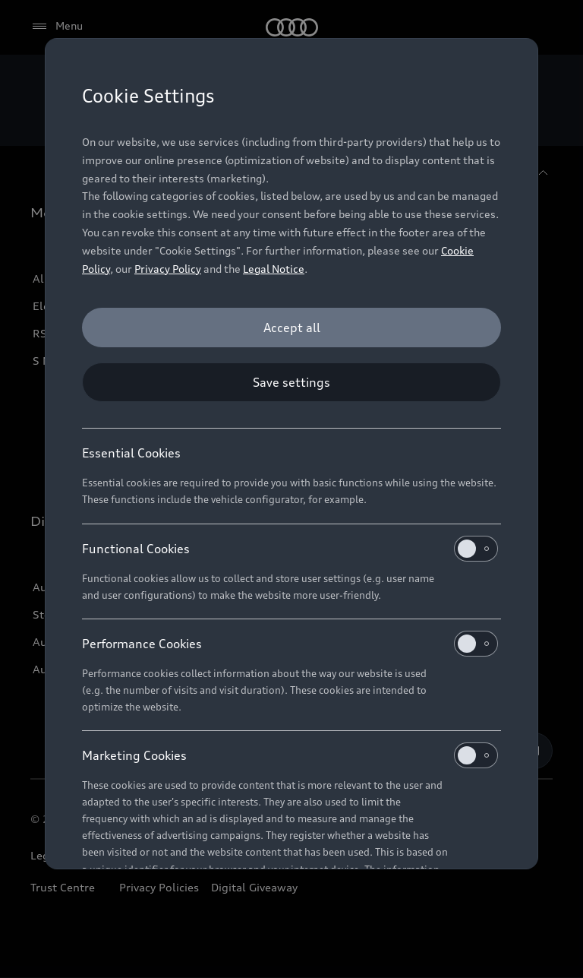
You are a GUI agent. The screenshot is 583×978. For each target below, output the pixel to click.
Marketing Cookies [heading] (290, 755)
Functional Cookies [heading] (290, 548)
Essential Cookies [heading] (131, 453)
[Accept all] (291, 327)
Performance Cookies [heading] (290, 643)
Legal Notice (273, 268)
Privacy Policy (167, 268)
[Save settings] (291, 382)
